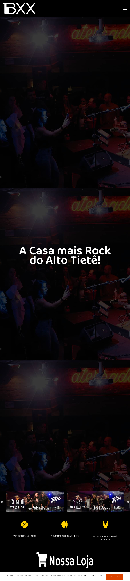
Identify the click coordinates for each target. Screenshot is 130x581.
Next (127, 502)
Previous (2, 502)
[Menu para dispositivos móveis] (125, 8)
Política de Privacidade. (92, 575)
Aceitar (115, 576)
